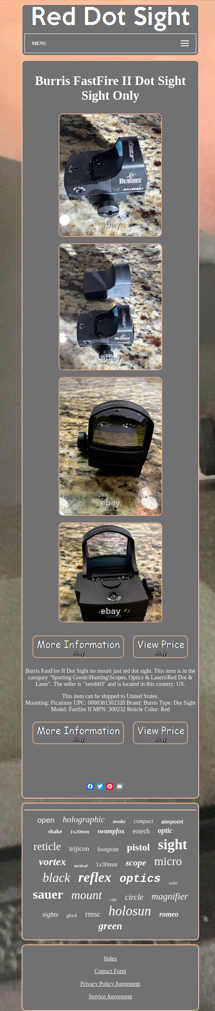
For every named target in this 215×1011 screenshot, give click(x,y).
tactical (81, 865)
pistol (138, 847)
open (46, 820)
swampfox (111, 831)
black (56, 877)
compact (143, 821)
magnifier (169, 896)
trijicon (79, 849)
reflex (94, 877)
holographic (84, 819)
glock (71, 915)
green (110, 925)
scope (136, 862)
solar (173, 882)
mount (86, 895)
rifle (113, 899)
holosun (130, 911)
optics (140, 879)
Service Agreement (110, 996)
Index (110, 958)
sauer (48, 894)
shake (55, 831)
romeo (169, 914)
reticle (47, 846)
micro (168, 861)
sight (172, 845)
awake (119, 821)
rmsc (92, 914)
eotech (141, 831)
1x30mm (106, 864)
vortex (52, 862)
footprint (108, 849)
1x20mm (79, 831)
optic (165, 830)
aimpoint (172, 822)
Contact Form (110, 971)
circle (134, 897)
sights (50, 914)
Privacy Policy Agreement (110, 984)
